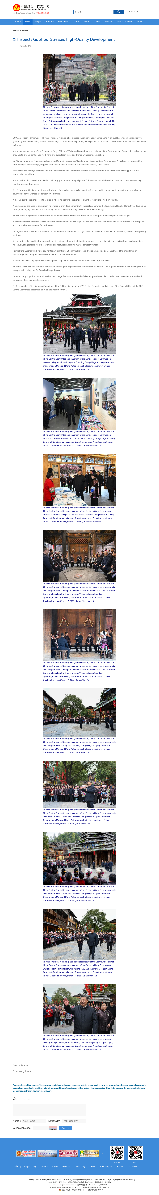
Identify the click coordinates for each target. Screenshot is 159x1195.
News (27, 22)
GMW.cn (66, 1167)
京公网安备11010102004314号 (71, 1190)
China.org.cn (106, 1167)
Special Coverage (124, 22)
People (38, 22)
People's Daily (30, 1167)
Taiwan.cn (133, 1167)
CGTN (55, 1167)
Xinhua (44, 1167)
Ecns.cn (120, 1167)
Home (18, 22)
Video (97, 22)
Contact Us (133, 12)
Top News (23, 31)
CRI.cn (93, 1167)
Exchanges (63, 22)
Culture (76, 22)
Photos (87, 22)
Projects (108, 22)
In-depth (50, 22)
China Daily (80, 1167)
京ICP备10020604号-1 (95, 1190)
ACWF (139, 22)
